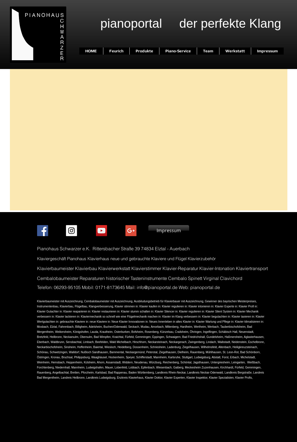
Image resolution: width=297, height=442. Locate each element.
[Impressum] (168, 230)
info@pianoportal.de (157, 287)
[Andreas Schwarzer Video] (101, 230)
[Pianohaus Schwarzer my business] (130, 230)
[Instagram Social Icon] (71, 230)
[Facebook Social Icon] (42, 230)
